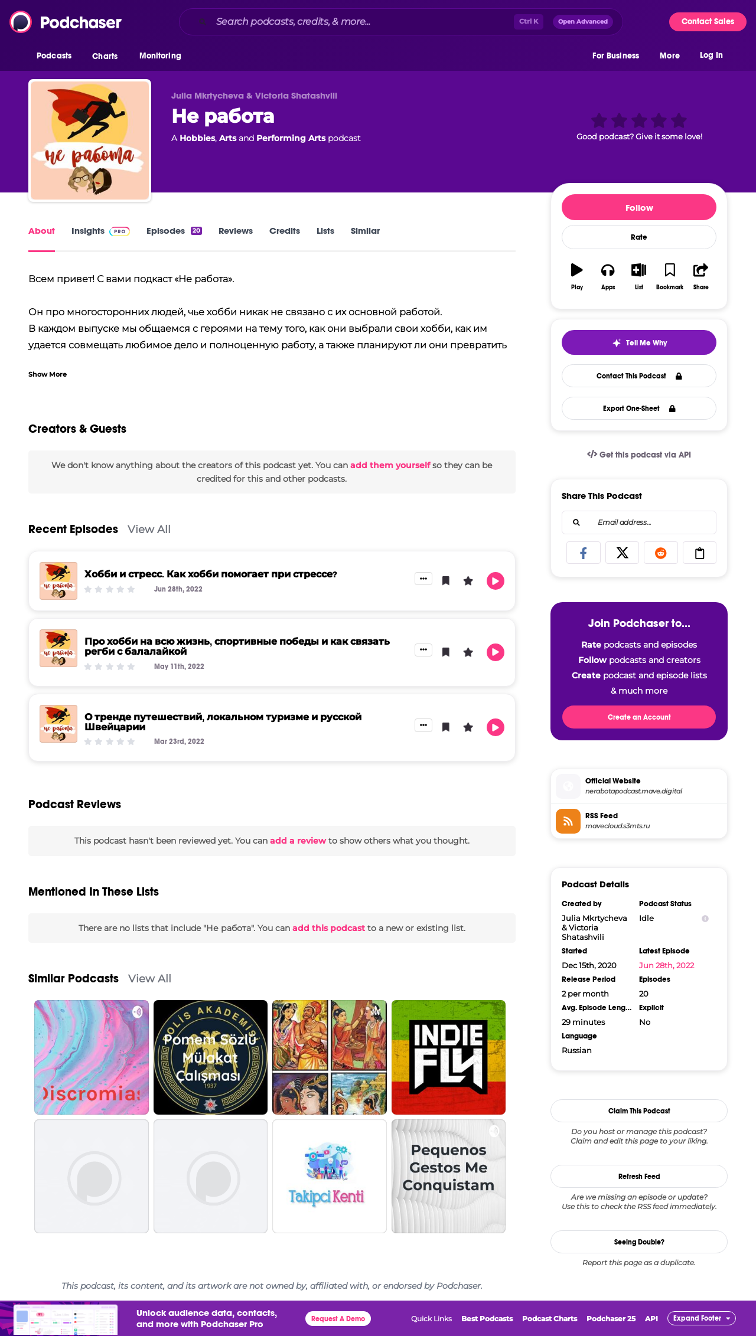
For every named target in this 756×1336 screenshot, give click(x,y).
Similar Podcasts (73, 978)
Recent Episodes (73, 529)
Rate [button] (639, 237)
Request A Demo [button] (338, 1319)
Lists (325, 230)
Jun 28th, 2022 (666, 965)
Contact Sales (708, 22)
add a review (298, 840)
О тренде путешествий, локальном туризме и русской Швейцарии (222, 722)
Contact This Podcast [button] (639, 376)
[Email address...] (639, 522)
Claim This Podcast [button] (639, 1111)
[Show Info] (705, 918)
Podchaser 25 (611, 1318)
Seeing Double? (639, 1242)
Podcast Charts (549, 1318)
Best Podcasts (487, 1318)
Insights (100, 230)
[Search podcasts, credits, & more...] (362, 21)
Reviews (236, 230)
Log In (711, 58)
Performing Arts (290, 138)
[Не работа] (90, 140)
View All (149, 529)
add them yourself (390, 465)
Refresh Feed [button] (639, 1176)
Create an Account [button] (639, 717)
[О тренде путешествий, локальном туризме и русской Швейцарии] (58, 724)
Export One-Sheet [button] (639, 408)
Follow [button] (639, 207)
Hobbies (197, 138)
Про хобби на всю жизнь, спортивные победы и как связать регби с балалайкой (237, 646)
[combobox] (401, 21)
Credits (284, 230)
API (651, 1318)
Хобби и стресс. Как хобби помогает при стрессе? (210, 574)
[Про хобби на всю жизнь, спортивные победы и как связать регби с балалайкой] (58, 648)
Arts (227, 138)
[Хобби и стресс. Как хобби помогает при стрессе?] (58, 581)
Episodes (174, 230)
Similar (365, 230)
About (41, 230)
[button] (57, 58)
